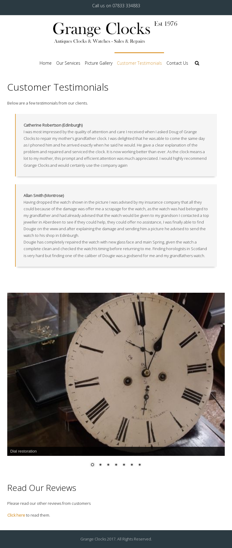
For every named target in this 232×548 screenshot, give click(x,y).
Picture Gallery (98, 63)
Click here (16, 515)
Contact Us (177, 63)
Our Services (68, 63)
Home (46, 63)
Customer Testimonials (139, 63)
